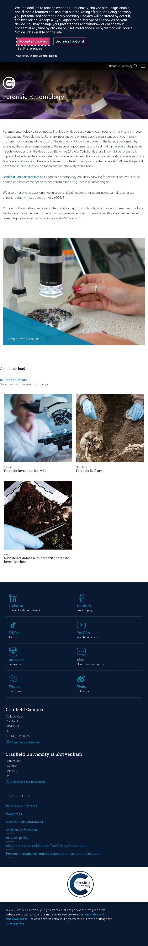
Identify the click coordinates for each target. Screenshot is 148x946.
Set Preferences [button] (30, 48)
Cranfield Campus (24, 709)
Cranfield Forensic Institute (21, 177)
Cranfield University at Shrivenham (44, 754)
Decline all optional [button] (70, 41)
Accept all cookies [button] (33, 41)
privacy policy (15, 923)
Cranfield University (121, 66)
